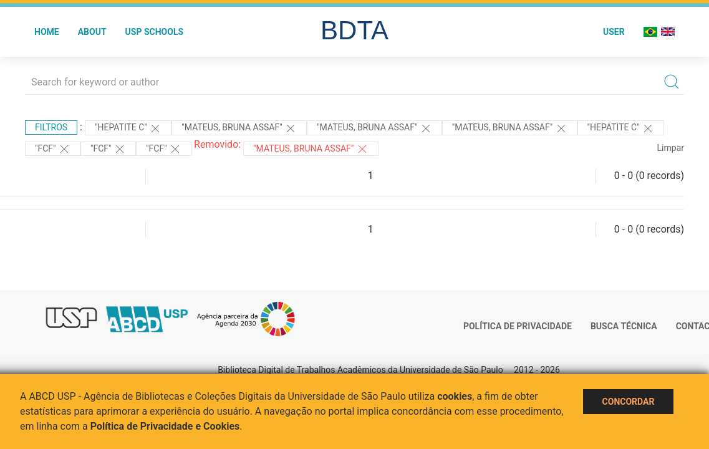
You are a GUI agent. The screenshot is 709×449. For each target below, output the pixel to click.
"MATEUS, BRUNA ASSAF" (311, 149)
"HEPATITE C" (128, 128)
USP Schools (154, 32)
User (614, 32)
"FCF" (52, 149)
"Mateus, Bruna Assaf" (239, 128)
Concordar (628, 402)
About (92, 32)
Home (46, 32)
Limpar (670, 148)
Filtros (51, 127)
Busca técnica (624, 326)
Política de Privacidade (517, 326)
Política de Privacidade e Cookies (165, 426)
